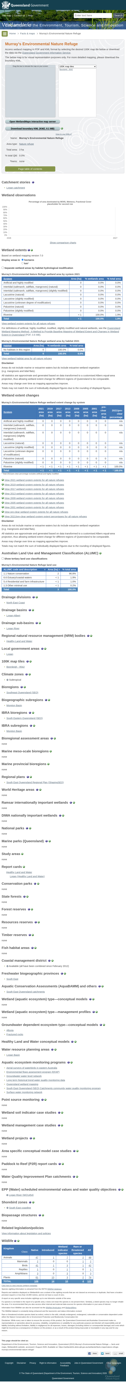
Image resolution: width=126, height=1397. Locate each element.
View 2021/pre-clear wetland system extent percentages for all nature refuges (45, 527)
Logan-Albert (13, 628)
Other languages (113, 1379)
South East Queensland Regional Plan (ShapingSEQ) (35, 795)
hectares (27, 263)
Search (118, 15)
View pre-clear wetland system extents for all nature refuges (36, 522)
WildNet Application (53, 1323)
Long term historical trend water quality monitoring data (35, 1093)
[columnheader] (24, 582)
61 (37, 1291)
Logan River (12, 641)
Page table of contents (30, 172)
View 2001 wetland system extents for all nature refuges (34, 518)
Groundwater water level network (24, 1089)
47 (37, 1272)
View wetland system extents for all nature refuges (28, 329)
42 (90, 1280)
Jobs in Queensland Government (88, 1379)
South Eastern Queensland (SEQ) (24, 731)
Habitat (7, 352)
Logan (9, 667)
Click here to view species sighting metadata (19, 1301)
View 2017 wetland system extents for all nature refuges (34, 500)
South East (12, 992)
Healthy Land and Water (19, 654)
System (7, 283)
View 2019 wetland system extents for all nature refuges (34, 495)
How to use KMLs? (64, 134)
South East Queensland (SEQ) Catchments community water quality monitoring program (53, 1101)
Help (30, 15)
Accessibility (65, 1379)
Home (12, 33)
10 (66, 1296)
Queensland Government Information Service (46, 52)
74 (90, 1291)
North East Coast (15, 616)
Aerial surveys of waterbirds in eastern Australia (31, 1081)
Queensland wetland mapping (22, 1097)
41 (37, 1280)
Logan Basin (13, 1068)
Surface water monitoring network (24, 1105)
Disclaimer (21, 1379)
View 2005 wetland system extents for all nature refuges (34, 513)
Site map (6, 15)
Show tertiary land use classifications (24, 569)
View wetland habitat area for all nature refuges (27, 367)
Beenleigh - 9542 (66, 69)
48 (90, 1272)
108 (36, 1296)
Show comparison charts (63, 246)
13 (53, 1291)
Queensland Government (63, 1394)
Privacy (33, 1379)
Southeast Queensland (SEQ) (22, 705)
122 (89, 1296)
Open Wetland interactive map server (33, 121)
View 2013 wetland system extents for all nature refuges (34, 504)
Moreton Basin (14, 718)
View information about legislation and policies (26, 1246)
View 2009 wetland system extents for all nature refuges (34, 509)
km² (25, 267)
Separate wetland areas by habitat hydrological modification (37, 271)
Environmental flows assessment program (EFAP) (32, 1085)
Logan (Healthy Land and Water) (27, 889)
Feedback (64, 1381)
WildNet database (54, 1304)
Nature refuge (26, 146)
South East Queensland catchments (25, 1005)
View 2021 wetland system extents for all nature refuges (34, 491)
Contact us (19, 15)
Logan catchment (15, 191)
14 (53, 1296)
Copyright (9, 1379)
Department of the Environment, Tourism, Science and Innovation (64, 25)
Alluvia (9, 1043)
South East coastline (20, 1221)
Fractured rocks (14, 1047)
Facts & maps (27, 33)
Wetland (70, 1323)
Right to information (48, 1379)
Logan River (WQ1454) (21, 1208)
